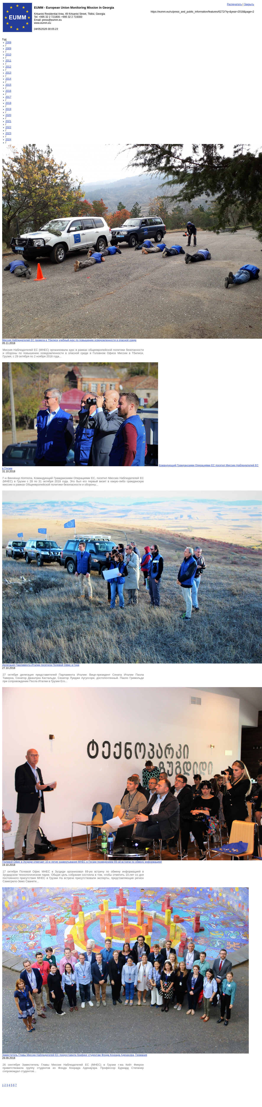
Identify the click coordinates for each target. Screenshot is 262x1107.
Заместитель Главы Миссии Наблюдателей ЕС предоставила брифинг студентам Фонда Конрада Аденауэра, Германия (74, 1055)
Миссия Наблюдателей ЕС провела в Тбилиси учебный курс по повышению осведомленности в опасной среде (69, 340)
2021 (8, 121)
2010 (8, 54)
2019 (8, 109)
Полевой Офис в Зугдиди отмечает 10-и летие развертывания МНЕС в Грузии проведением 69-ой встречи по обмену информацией (82, 861)
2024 (8, 139)
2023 (8, 133)
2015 (8, 84)
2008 (8, 42)
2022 (8, 127)
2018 (8, 103)
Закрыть (249, 4)
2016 (8, 90)
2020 (8, 115)
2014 (8, 78)
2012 (8, 66)
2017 (8, 97)
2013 (8, 72)
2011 (8, 60)
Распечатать (234, 4)
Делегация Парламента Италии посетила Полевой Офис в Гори (40, 665)
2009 (8, 48)
